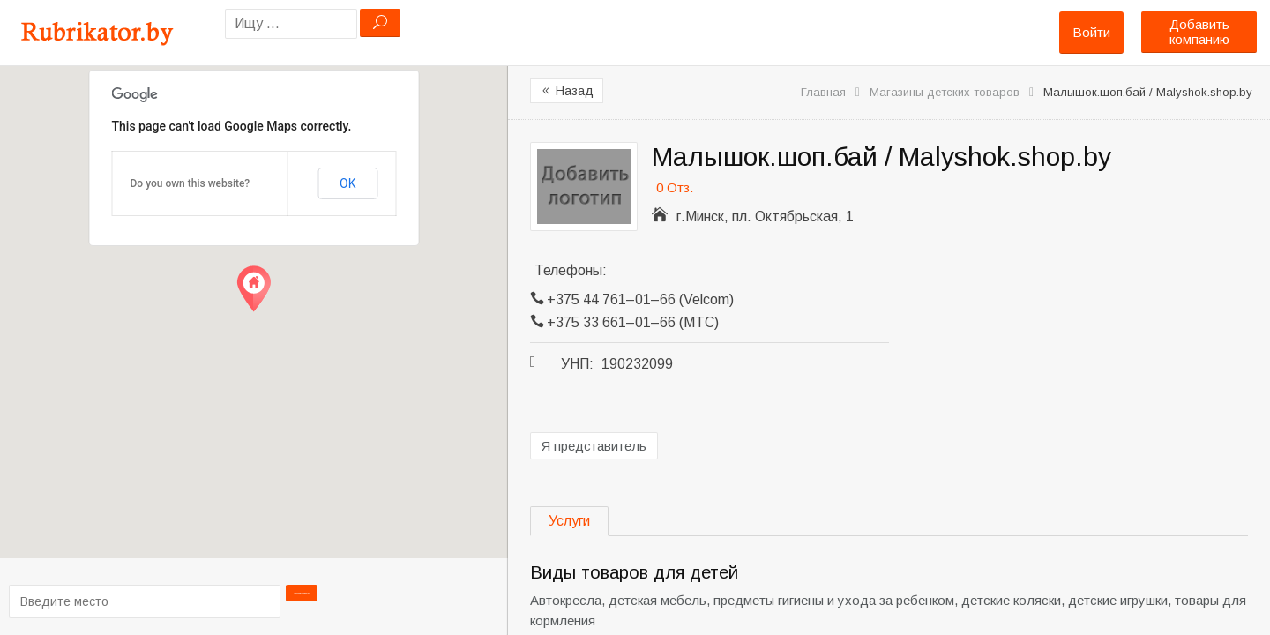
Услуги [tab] (569, 520)
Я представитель (594, 445)
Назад (567, 91)
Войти (1091, 32)
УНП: (577, 363)
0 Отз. (674, 187)
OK (347, 183)
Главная (823, 92)
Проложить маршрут (302, 600)
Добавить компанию (1199, 32)
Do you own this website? (190, 183)
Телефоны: (570, 270)
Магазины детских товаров (945, 92)
